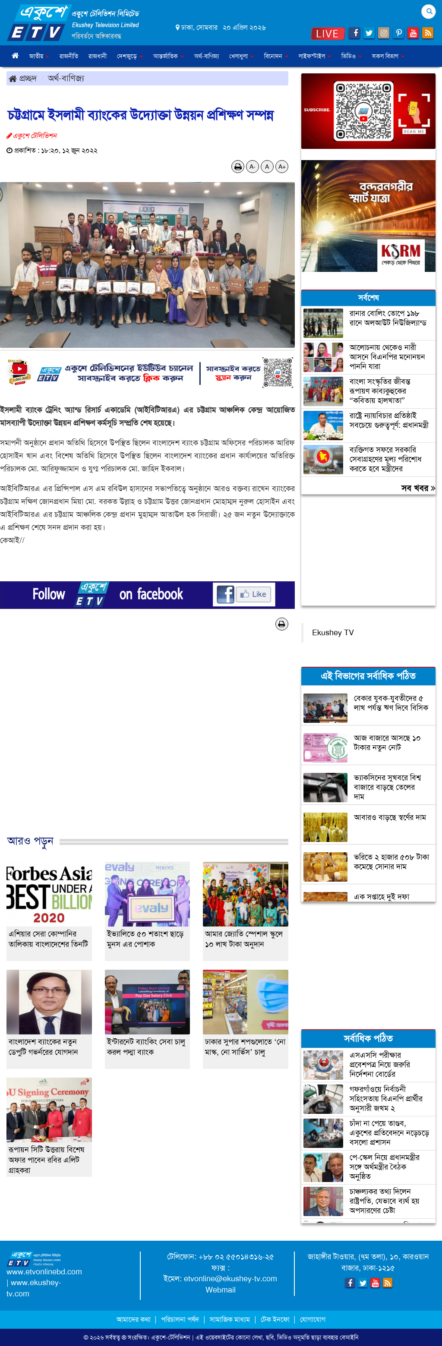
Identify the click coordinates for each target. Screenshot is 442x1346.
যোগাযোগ (312, 1319)
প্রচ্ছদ (23, 78)
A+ (282, 166)
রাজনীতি (69, 56)
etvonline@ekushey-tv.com (230, 1278)
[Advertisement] (147, 741)
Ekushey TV (333, 632)
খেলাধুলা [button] (241, 56)
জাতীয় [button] (39, 56)
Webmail (220, 1290)
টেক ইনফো (276, 1319)
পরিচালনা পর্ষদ (180, 1319)
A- (252, 166)
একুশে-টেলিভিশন (170, 1337)
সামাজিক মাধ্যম (230, 1319)
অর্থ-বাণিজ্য (206, 56)
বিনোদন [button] (276, 56)
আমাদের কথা (134, 1319)
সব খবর (418, 488)
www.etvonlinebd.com (44, 1272)
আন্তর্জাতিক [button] (168, 56)
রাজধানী (97, 56)
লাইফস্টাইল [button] (315, 56)
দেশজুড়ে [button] (130, 56)
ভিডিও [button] (351, 56)
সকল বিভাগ (388, 56)
